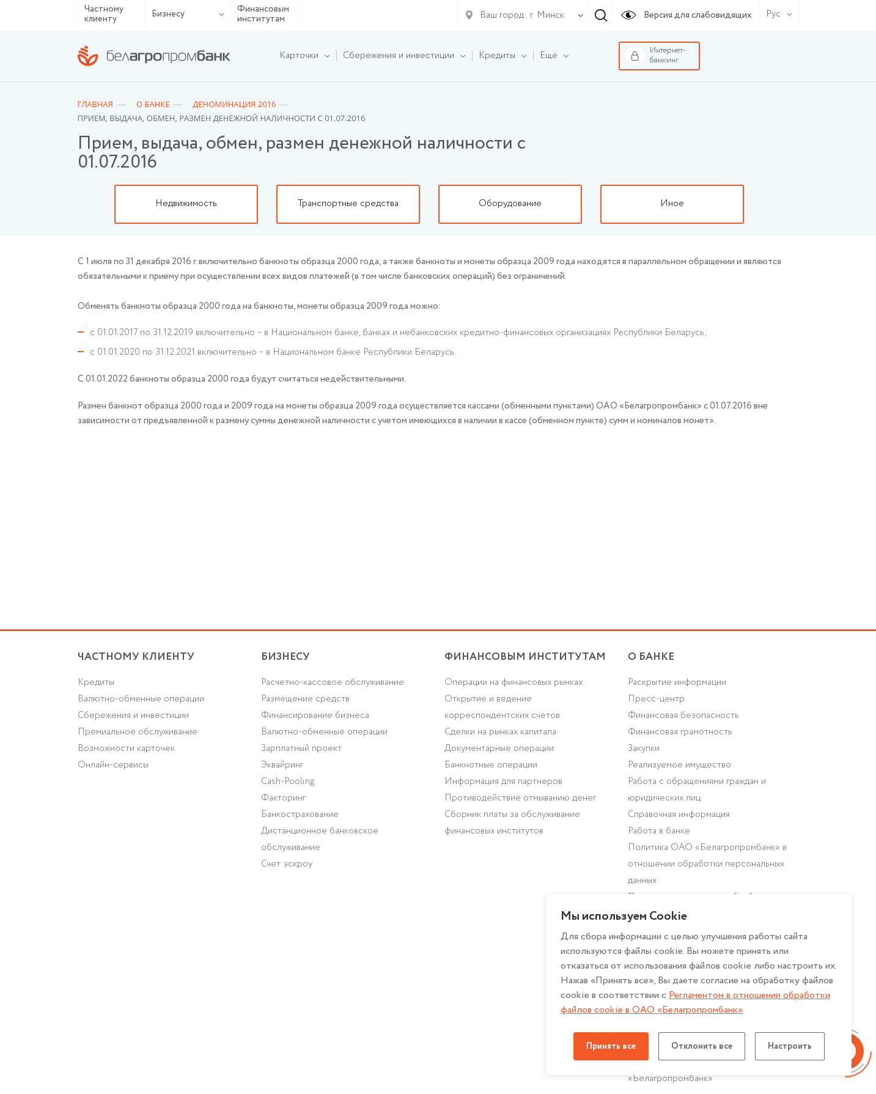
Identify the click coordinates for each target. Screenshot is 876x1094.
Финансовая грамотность (680, 732)
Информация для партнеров (503, 781)
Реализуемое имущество (679, 765)
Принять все (611, 1046)
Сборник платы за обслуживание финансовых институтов (512, 823)
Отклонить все (701, 1046)
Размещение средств (305, 699)
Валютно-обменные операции (141, 699)
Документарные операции (499, 748)
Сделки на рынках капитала (500, 732)
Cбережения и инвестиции (133, 715)
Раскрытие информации (677, 682)
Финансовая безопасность (683, 715)
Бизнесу (188, 14)
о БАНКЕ (651, 657)
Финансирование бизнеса (315, 715)
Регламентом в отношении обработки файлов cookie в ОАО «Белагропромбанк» (695, 1002)
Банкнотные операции (490, 765)
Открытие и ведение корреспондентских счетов (502, 707)
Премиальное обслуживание (137, 732)
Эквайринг (282, 765)
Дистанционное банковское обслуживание (319, 839)
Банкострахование (300, 814)
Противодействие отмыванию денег (520, 798)
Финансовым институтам (263, 14)
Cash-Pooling (287, 781)
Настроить (790, 1046)
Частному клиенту (103, 14)
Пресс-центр (656, 699)
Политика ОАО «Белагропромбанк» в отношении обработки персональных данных (707, 864)
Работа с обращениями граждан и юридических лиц (697, 790)
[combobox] (544, 15)
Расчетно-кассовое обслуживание (332, 682)
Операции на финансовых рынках (513, 682)
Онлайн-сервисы (113, 765)
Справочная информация (679, 814)
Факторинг (283, 798)
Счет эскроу (286, 864)
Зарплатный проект (301, 748)
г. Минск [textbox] (547, 15)
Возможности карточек (126, 748)
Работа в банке (659, 831)
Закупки (644, 748)
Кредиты (96, 682)
